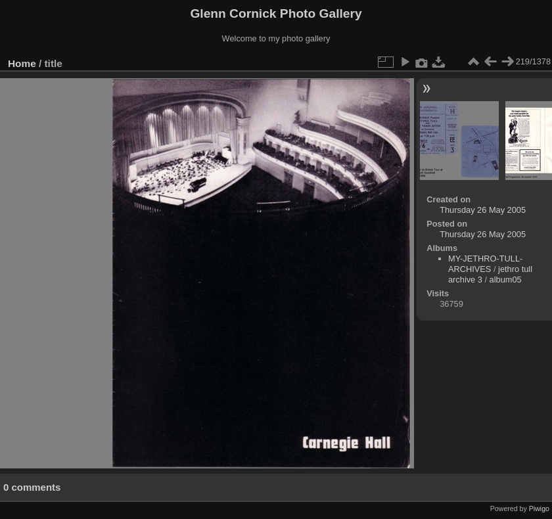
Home (22, 63)
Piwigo (539, 508)
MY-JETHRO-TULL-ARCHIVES (485, 264)
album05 (506, 279)
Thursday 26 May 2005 (483, 210)
